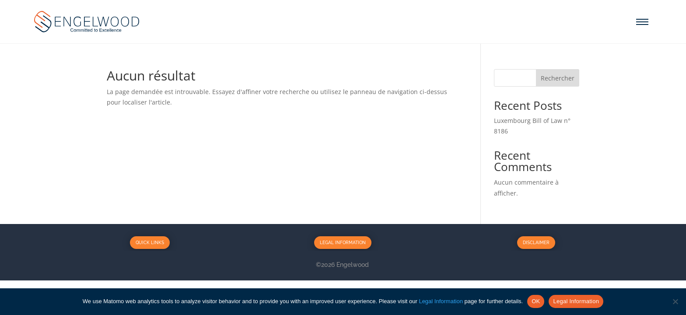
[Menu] (642, 22)
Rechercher (557, 78)
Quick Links (150, 242)
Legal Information (343, 242)
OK (536, 301)
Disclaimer (536, 242)
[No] (675, 301)
